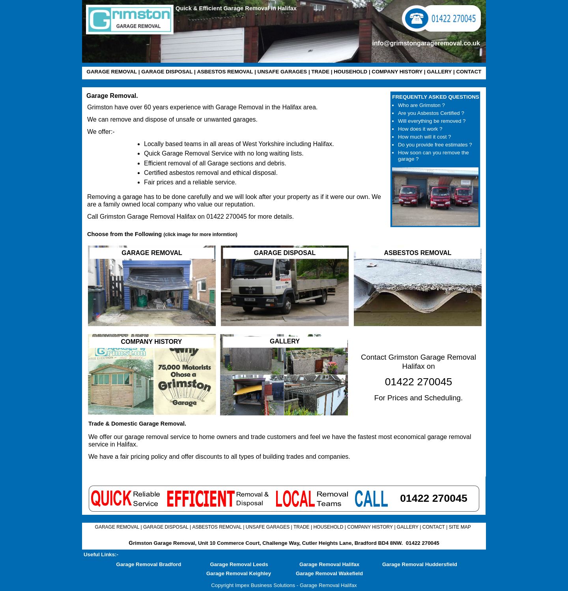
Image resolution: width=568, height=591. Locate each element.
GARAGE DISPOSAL (166, 72)
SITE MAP (460, 527)
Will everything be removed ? (431, 121)
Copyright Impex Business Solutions (253, 585)
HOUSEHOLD (350, 72)
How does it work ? (420, 129)
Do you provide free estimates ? (435, 145)
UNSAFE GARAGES (282, 72)
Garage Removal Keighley (238, 573)
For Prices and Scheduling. (418, 398)
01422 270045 (422, 543)
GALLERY (439, 72)
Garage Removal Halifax (329, 564)
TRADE (320, 72)
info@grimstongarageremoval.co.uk (426, 43)
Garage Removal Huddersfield (419, 564)
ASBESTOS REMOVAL (225, 72)
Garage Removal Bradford (148, 564)
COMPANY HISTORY (397, 72)
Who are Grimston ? (421, 105)
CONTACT (468, 72)
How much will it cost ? (424, 137)
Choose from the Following (162, 234)
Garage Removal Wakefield (329, 573)
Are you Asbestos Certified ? (431, 113)
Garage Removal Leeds (239, 564)
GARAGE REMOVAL (112, 72)
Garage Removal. (112, 95)
